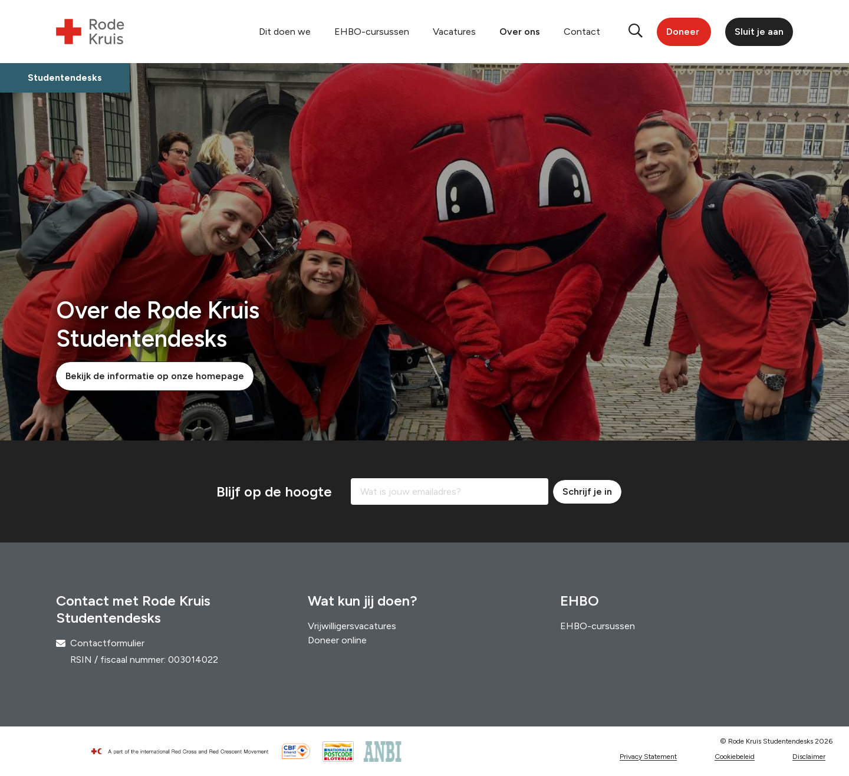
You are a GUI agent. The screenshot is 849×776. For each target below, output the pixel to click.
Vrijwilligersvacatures (352, 626)
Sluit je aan (759, 31)
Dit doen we (285, 31)
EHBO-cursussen (371, 31)
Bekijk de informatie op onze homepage (154, 376)
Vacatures (454, 31)
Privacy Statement (648, 756)
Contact (582, 31)
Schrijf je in (587, 491)
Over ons (519, 31)
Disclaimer (808, 756)
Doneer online (337, 640)
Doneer (682, 31)
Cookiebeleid (735, 756)
